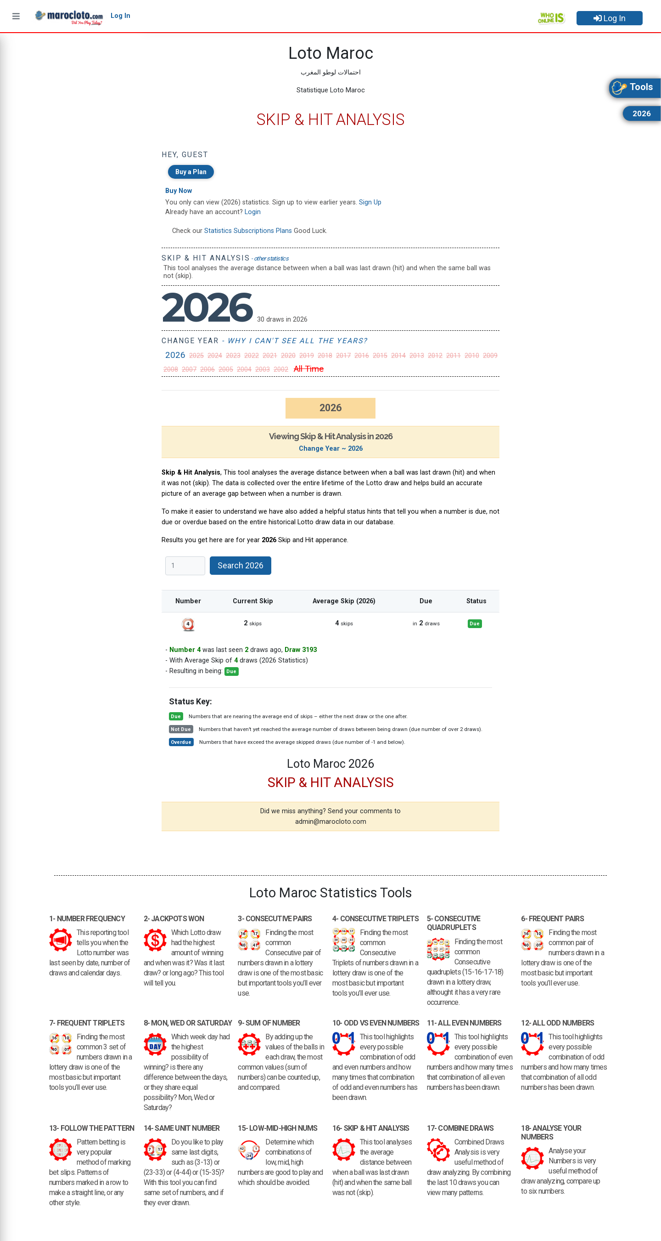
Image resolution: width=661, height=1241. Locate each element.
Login (253, 212)
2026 (175, 355)
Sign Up (370, 202)
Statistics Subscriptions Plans (248, 231)
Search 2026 (240, 565)
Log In (610, 18)
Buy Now (178, 191)
